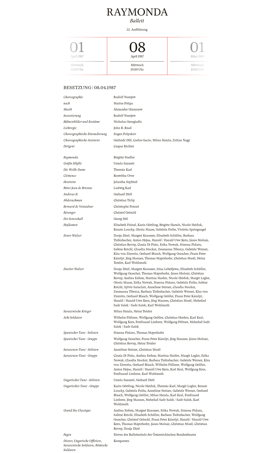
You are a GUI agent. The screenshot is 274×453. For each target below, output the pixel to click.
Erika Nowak (169, 244)
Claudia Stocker (145, 249)
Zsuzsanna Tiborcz (171, 249)
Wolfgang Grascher (175, 254)
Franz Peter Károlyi (188, 296)
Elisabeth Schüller (169, 235)
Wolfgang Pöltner (176, 322)
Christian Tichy (124, 200)
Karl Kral (196, 317)
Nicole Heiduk (192, 225)
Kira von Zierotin (126, 254)
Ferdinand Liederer (149, 322)
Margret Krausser (143, 235)
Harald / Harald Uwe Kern (170, 240)
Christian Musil (184, 258)
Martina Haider (156, 278)
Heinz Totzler (143, 311)
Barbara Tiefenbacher (155, 291)
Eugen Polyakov (125, 134)
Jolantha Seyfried (125, 182)
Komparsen (121, 441)
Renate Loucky (124, 229)
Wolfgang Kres (124, 322)
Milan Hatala (162, 140)
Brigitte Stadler (124, 157)
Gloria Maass (145, 229)
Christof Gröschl (125, 212)
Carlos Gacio (142, 140)
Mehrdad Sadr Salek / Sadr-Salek (169, 400)
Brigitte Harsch (169, 225)
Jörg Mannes (134, 258)
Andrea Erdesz (134, 278)
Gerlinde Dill (123, 140)
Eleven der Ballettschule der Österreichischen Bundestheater (155, 434)
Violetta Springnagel (191, 229)
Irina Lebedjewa (168, 269)
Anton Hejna (141, 240)
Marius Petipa (123, 103)
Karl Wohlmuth (135, 263)
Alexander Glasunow (128, 109)
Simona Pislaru (190, 244)
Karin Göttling (148, 225)
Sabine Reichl (123, 249)
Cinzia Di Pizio (147, 244)
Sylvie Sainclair (135, 287)
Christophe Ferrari (126, 206)
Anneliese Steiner (159, 287)
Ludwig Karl (122, 188)
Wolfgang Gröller (161, 296)
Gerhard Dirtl (123, 194)
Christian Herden (176, 317)
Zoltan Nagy (181, 140)
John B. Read (123, 128)
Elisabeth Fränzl (125, 225)
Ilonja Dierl (122, 235)
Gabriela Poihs (166, 229)
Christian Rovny (125, 244)
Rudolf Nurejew (125, 97)
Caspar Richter (124, 146)
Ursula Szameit (124, 163)
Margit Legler (199, 278)
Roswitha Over (124, 176)
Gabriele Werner (196, 249)
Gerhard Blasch (150, 254)
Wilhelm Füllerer (125, 317)
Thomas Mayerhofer (158, 258)
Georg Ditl (121, 219)
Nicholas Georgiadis (128, 122)
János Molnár (198, 240)
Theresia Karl (123, 169)
